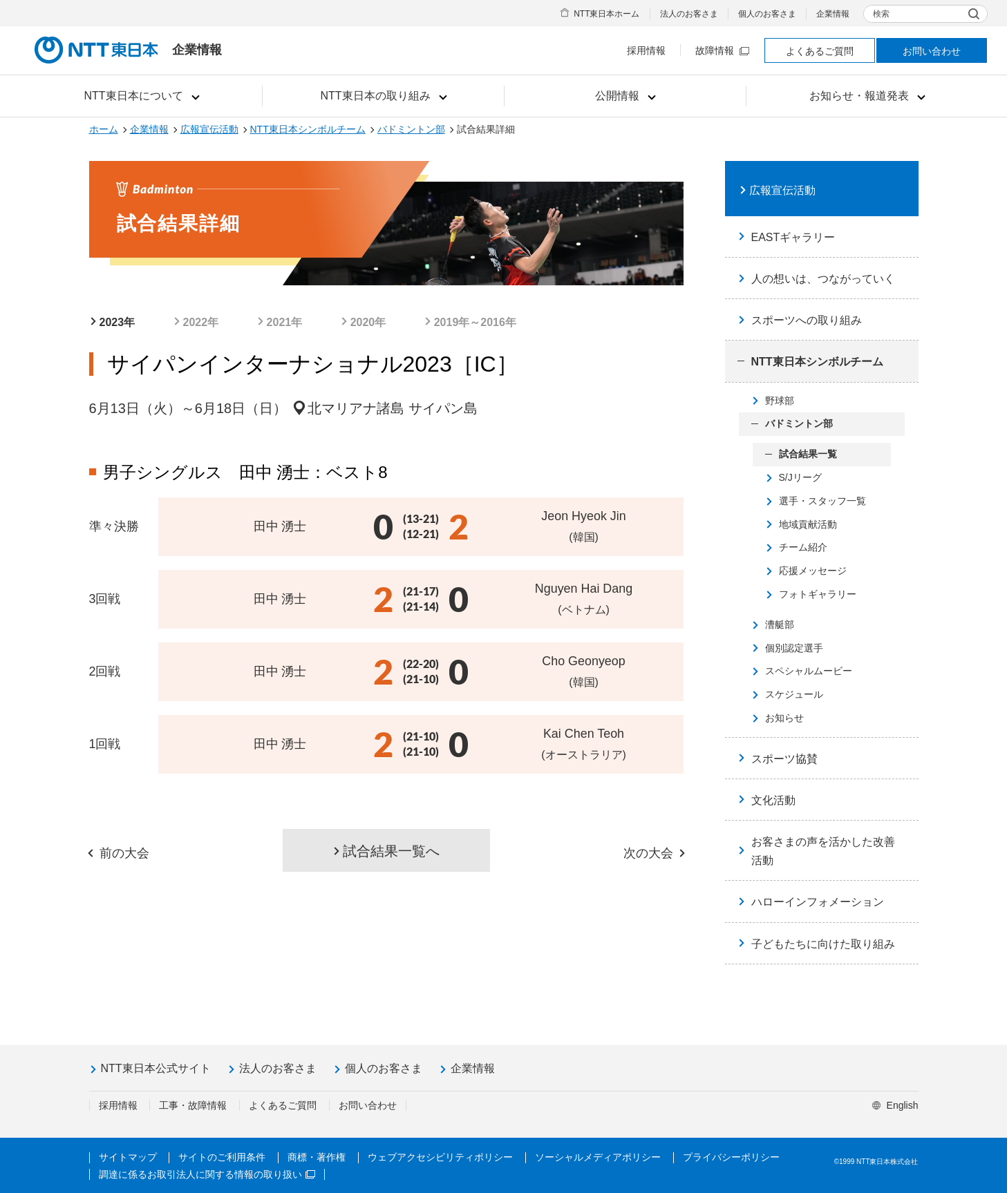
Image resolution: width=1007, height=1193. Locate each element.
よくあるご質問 (820, 51)
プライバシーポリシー (731, 1157)
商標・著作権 (317, 1157)
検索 (881, 14)
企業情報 (832, 14)
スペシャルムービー (808, 670)
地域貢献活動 (808, 524)
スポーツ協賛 (784, 759)
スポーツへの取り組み (806, 320)
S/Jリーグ (800, 477)
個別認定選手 (794, 647)
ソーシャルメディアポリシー (598, 1157)
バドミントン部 (411, 129)
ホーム (103, 129)
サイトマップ (128, 1157)
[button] (141, 96)
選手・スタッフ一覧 (822, 500)
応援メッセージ (813, 570)
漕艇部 (779, 624)
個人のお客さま (767, 14)
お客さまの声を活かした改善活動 (823, 851)
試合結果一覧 (808, 453)
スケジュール (794, 694)
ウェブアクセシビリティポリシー (440, 1157)
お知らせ (784, 717)
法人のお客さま (689, 14)
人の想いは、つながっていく (823, 279)
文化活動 (773, 800)
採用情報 (646, 50)
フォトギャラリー (817, 594)
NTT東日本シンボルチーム (308, 129)
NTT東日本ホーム (606, 14)
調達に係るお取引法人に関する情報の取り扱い (207, 1174)
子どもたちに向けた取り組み (823, 944)
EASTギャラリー (793, 237)
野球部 (779, 400)
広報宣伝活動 (209, 129)
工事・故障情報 (193, 1105)
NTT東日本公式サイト (156, 1068)
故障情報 (722, 50)
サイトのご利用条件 (221, 1157)
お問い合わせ (932, 51)
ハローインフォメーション (817, 902)
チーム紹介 (803, 547)
